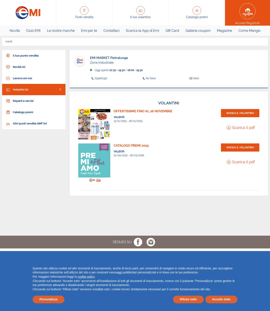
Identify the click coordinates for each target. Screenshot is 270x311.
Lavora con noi (18, 77)
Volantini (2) (16, 89)
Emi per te (89, 31)
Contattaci (111, 31)
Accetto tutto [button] (221, 299)
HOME (8, 41)
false (194, 78)
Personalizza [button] (48, 299)
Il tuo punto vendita (22, 55)
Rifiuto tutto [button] (188, 299)
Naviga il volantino (240, 113)
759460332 (98, 78)
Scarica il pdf (241, 127)
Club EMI (33, 31)
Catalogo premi (19, 111)
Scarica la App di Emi (142, 31)
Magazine (224, 31)
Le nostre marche (61, 31)
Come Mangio (249, 31)
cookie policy (86, 276)
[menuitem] (14, 31)
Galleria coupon (198, 31)
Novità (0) (15, 66)
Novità (15, 31)
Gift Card (172, 31)
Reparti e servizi (19, 100)
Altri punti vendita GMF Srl (26, 123)
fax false (148, 78)
